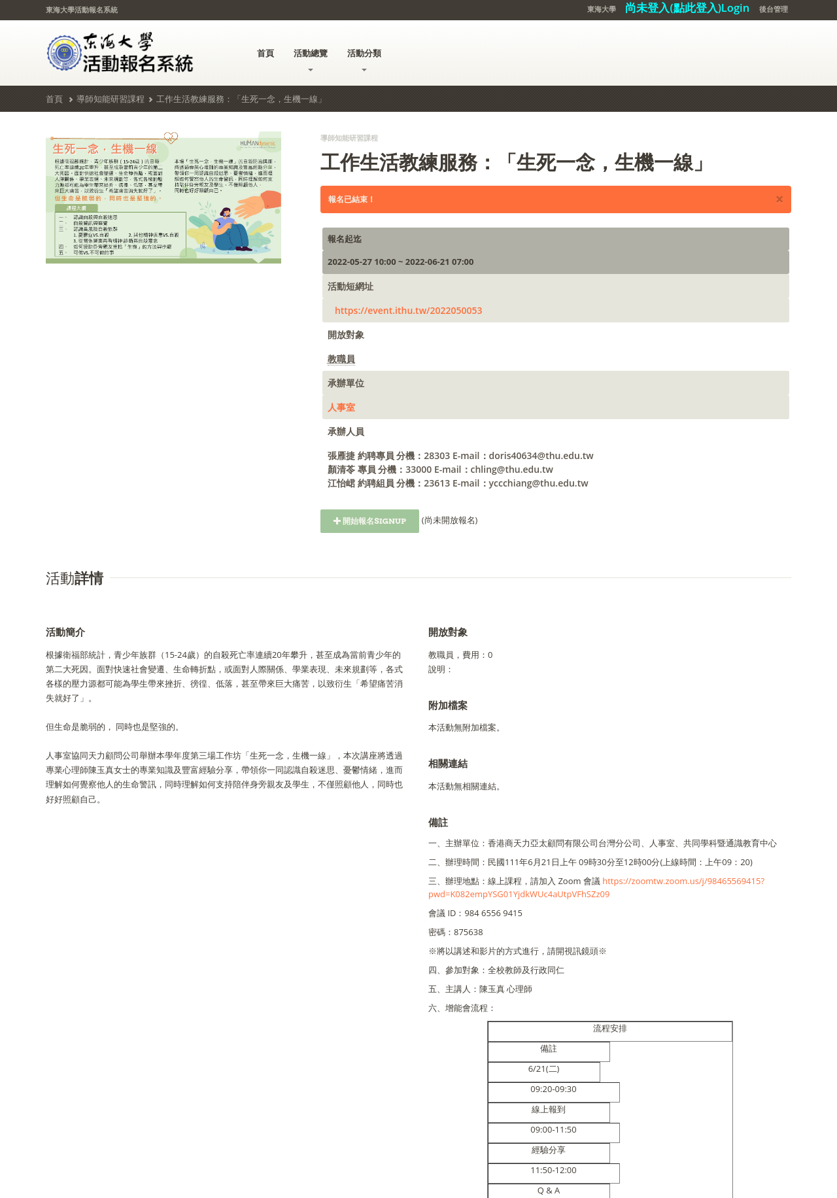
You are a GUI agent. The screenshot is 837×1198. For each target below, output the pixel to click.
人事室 (341, 407)
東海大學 (601, 9)
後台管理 (773, 9)
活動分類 (364, 59)
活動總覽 (311, 59)
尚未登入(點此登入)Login (687, 7)
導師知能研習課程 (111, 99)
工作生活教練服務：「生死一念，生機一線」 (241, 99)
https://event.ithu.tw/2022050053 (409, 310)
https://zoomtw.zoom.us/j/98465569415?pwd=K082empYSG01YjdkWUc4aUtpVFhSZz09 (596, 887)
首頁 (265, 53)
